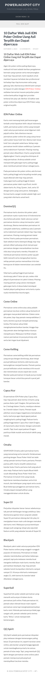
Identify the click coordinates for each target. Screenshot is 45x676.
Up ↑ (36, 671)
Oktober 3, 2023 (10, 49)
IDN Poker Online (33, 89)
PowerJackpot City (22, 5)
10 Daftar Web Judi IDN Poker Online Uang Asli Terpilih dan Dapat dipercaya (20, 38)
